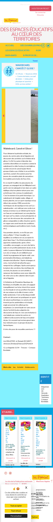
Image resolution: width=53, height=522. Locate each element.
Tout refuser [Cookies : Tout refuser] (16, 511)
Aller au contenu (26, 4)
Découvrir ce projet (10, 459)
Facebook (43, 45)
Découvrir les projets (32, 45)
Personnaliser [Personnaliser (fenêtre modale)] (16, 516)
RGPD (24, 484)
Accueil (9, 45)
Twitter (48, 45)
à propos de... (30, 55)
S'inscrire (40, 15)
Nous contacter (11, 484)
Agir (38, 50)
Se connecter (40, 12)
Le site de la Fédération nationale (18, 481)
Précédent (3, 139)
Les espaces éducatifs (17, 50)
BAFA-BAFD (11, 55)
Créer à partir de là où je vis (7, 435)
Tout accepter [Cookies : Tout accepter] (16, 505)
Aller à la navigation (44, 4)
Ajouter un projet (40, 8)
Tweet (35, 61)
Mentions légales (43, 481)
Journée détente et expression (23, 436)
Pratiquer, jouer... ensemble (8, 71)
